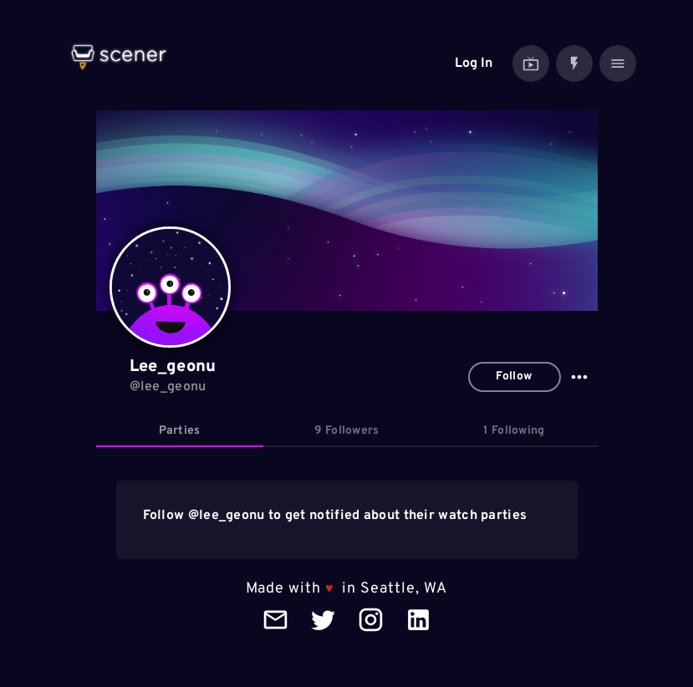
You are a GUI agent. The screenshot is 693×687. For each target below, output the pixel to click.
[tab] (179, 431)
